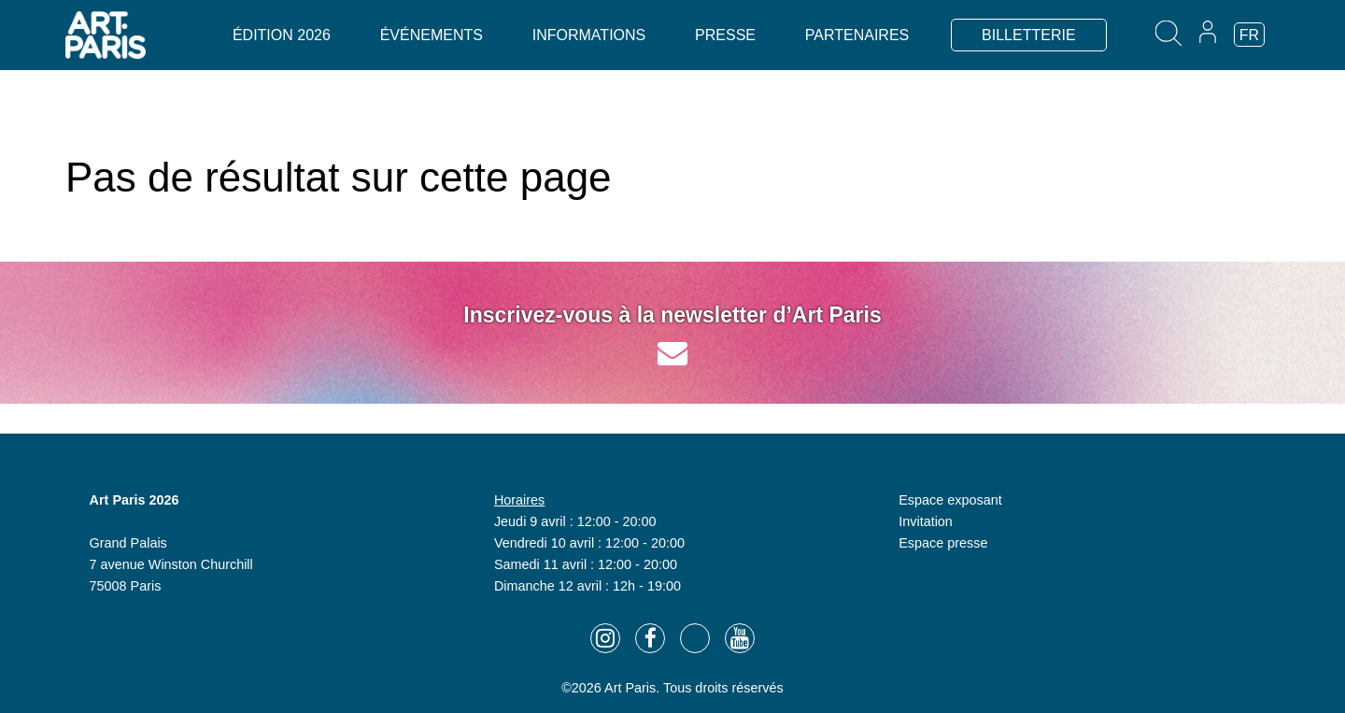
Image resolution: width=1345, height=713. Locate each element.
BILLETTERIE (1028, 35)
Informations (588, 35)
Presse (725, 35)
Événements (431, 35)
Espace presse (943, 542)
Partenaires (857, 35)
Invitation (926, 521)
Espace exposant (950, 499)
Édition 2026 (282, 35)
